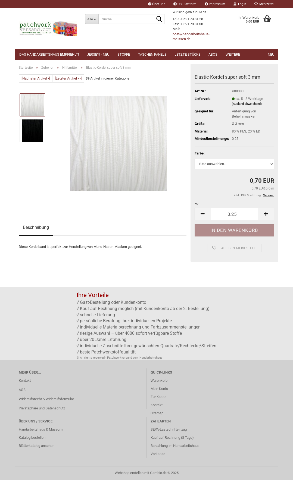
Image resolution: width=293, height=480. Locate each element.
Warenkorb (159, 380)
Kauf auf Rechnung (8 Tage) (172, 437)
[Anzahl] (234, 214)
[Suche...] (91, 19)
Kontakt (25, 380)
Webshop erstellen (129, 473)
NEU (271, 54)
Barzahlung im (162, 446)
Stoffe (123, 54)
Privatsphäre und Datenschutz (42, 408)
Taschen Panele (152, 54)
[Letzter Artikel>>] (68, 78)
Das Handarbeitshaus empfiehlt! (49, 54)
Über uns (156, 4)
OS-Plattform (185, 4)
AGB (22, 390)
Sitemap (157, 413)
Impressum (215, 4)
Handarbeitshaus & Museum (41, 429)
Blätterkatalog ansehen (36, 446)
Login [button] (239, 4)
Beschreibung (36, 227)
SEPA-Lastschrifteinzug (169, 429)
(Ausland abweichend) (247, 104)
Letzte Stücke (187, 54)
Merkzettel (264, 4)
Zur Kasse (158, 397)
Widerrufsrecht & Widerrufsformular (46, 399)
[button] (203, 214)
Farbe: (200, 153)
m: (196, 204)
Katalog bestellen (32, 437)
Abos (212, 54)
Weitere (233, 54)
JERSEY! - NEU (98, 54)
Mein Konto (159, 389)
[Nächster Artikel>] (35, 78)
